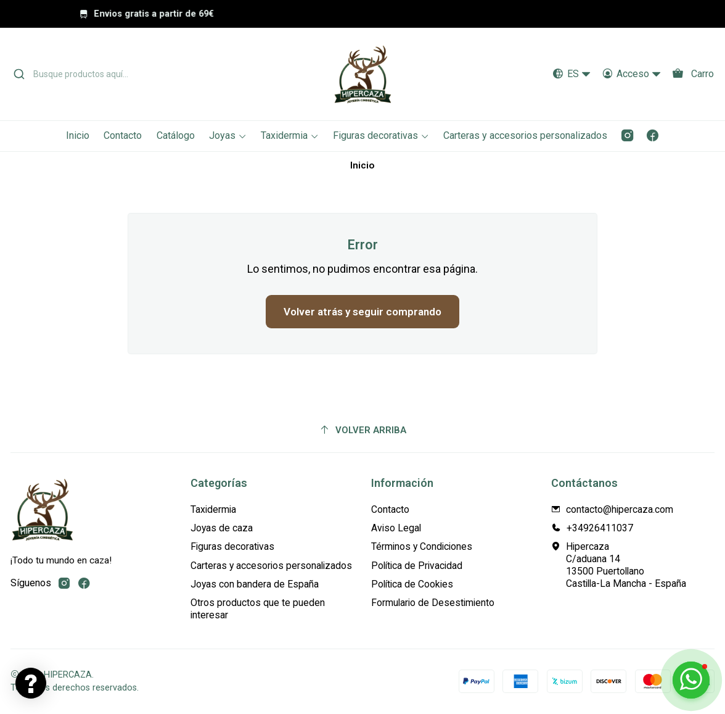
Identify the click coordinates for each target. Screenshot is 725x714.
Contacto (390, 509)
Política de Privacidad (416, 565)
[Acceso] (632, 74)
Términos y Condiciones (421, 546)
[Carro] (692, 74)
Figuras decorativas (232, 546)
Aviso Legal (396, 528)
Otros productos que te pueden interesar (257, 609)
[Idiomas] (572, 74)
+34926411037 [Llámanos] (592, 528)
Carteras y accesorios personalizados (271, 565)
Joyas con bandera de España (254, 584)
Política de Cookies (412, 584)
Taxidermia (213, 509)
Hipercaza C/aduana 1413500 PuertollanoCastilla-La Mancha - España (618, 565)
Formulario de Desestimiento (432, 602)
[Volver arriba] (362, 430)
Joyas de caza (221, 528)
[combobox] (121, 74)
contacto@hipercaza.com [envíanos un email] (612, 509)
